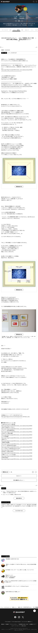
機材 (23, 30)
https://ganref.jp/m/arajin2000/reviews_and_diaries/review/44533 (16, 444)
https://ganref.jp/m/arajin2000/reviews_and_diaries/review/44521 (16, 432)
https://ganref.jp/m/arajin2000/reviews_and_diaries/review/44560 (16, 70)
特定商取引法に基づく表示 (23, 624)
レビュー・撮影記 (17, 30)
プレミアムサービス (19, 510)
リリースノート (17, 625)
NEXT (35, 47)
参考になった (5, 472)
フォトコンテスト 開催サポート (27, 621)
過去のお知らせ (19, 498)
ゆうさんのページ (7, 607)
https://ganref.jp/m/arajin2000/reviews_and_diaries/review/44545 (16, 450)
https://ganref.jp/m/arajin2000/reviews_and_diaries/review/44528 (16, 441)
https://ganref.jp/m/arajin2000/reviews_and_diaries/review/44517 (16, 429)
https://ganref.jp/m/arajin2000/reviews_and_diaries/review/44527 (16, 438)
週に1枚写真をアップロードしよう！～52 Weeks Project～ (15, 587)
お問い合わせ (23, 625)
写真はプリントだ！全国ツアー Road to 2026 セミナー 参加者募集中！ (8, 576)
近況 (11, 30)
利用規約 (7, 624)
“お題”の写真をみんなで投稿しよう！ (10, 592)
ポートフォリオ (5, 30)
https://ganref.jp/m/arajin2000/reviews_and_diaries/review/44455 (16, 425)
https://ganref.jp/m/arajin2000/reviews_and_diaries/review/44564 (16, 459)
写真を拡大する (19, 186)
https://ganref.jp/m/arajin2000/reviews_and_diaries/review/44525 (16, 435)
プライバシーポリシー (14, 624)
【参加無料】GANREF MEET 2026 (10, 560)
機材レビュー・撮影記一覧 (17, 607)
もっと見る (30, 25)
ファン (32, 30)
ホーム (2, 607)
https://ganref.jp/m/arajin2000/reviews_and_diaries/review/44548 (16, 86)
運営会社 (2, 624)
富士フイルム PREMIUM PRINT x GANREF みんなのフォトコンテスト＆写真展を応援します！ (18, 582)
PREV (2, 47)
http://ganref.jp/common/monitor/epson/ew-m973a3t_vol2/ (15, 416)
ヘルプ (12, 625)
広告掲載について (32, 624)
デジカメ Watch (7, 621)
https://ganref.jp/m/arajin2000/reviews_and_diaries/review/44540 (16, 447)
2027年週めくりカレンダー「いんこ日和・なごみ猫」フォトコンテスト (17, 571)
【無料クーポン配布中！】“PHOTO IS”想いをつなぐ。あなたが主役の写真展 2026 (18, 565)
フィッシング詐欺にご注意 (11, 494)
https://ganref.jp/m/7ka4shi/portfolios (18, 91)
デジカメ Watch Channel (16, 621)
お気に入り (27, 30)
